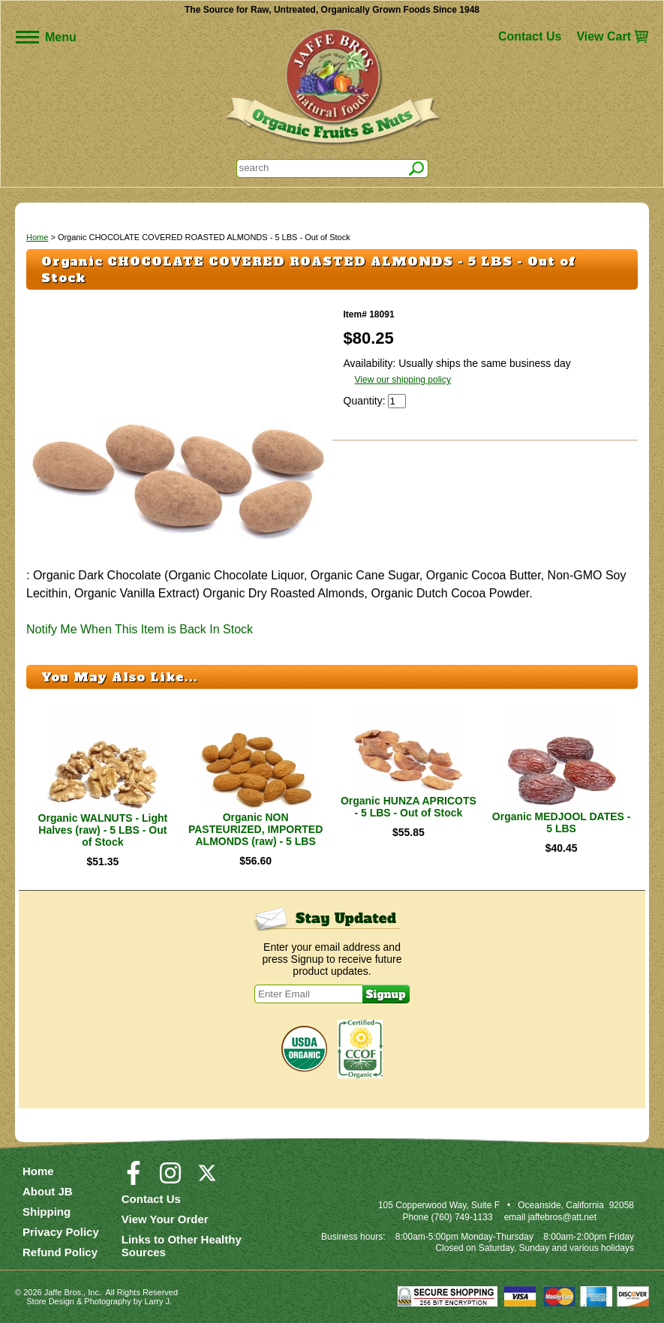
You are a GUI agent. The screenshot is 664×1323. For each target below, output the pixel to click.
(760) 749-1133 (462, 1217)
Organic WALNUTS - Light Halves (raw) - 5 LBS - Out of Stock (103, 830)
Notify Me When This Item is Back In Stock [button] (139, 629)
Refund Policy (60, 1252)
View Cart (603, 36)
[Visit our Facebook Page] (134, 1179)
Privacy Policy (61, 1231)
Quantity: (366, 401)
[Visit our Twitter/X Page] (207, 1179)
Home (37, 237)
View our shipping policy (403, 379)
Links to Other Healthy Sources (182, 1245)
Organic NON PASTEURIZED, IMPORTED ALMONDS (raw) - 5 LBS (255, 829)
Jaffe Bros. (63, 1292)
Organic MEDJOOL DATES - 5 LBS (561, 822)
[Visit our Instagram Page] (170, 1179)
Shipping (47, 1211)
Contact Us (529, 36)
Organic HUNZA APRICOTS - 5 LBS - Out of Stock (408, 807)
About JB (48, 1191)
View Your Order (165, 1219)
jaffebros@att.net (562, 1217)
